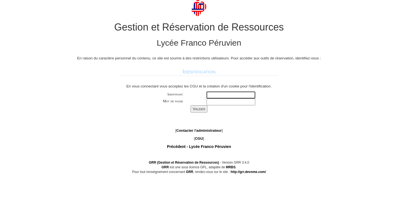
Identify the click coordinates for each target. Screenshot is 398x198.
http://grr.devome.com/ (248, 172)
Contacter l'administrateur (199, 130)
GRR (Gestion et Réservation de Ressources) (184, 162)
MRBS (230, 167)
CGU (199, 138)
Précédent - (199, 146)
